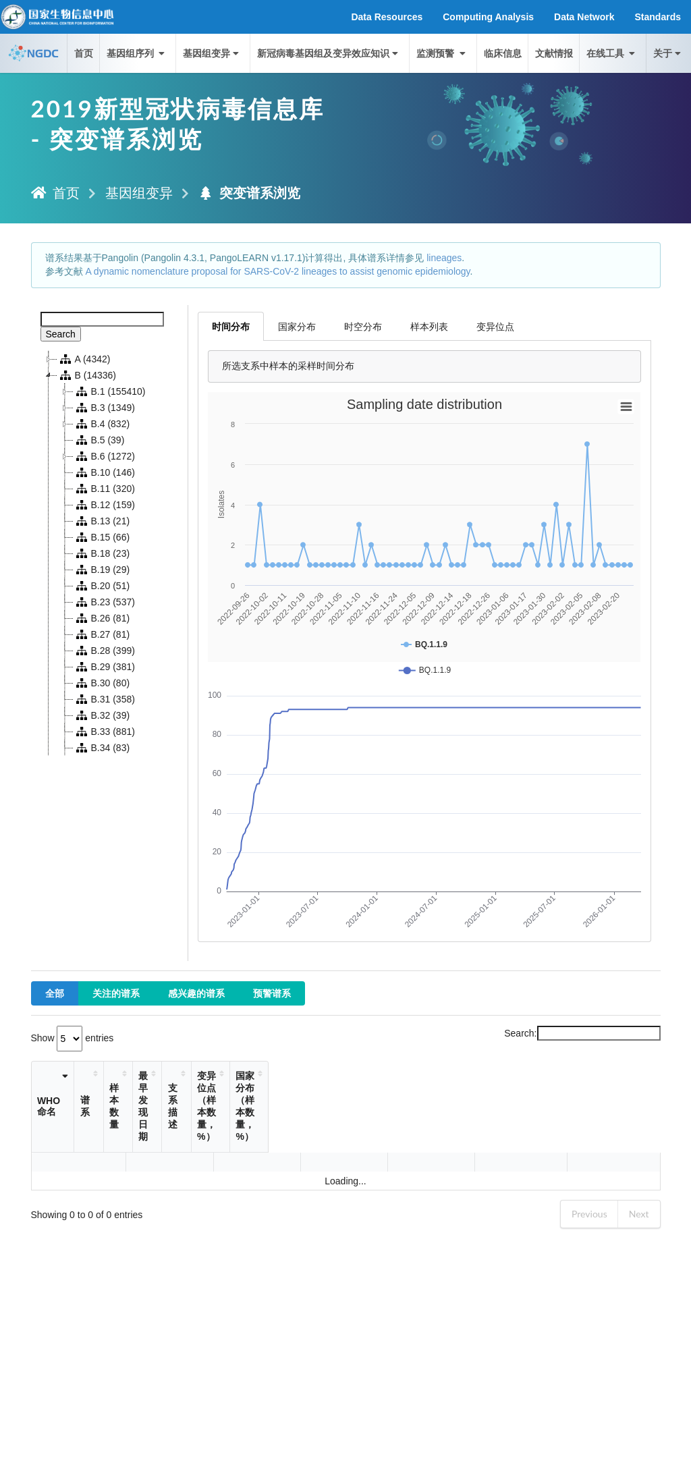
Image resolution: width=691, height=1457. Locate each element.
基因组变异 (212, 53)
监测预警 (442, 53)
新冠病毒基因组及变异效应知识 (329, 53)
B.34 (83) (102, 748)
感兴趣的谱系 (196, 993)
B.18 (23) (102, 553)
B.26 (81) (102, 618)
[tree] (109, 553)
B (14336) (86, 375)
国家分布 (297, 326)
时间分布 (231, 326)
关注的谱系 (116, 993)
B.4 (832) (102, 424)
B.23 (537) (104, 602)
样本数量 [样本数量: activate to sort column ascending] (189, 1094)
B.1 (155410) (110, 391)
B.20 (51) (102, 586)
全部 (54, 993)
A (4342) (84, 359)
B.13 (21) (102, 521)
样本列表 (429, 326)
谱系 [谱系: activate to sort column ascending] (101, 1094)
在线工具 (612, 53)
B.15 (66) (102, 537)
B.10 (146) (104, 472)
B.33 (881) (104, 731)
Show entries (72, 1038)
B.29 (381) (104, 667)
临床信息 (503, 53)
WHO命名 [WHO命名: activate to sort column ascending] (53, 1093)
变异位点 (495, 326)
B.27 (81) (102, 634)
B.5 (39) (99, 440)
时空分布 (363, 326)
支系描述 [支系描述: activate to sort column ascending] (292, 1094)
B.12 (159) (104, 505)
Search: (582, 1033)
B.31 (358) (104, 699)
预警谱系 (272, 993)
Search (61, 334)
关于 (668, 53)
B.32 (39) (102, 715)
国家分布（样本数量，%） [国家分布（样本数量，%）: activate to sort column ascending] (582, 1093)
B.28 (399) (104, 650)
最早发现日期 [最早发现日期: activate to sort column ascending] (234, 1093)
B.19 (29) (102, 569)
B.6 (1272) (104, 456)
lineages (444, 257)
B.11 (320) (104, 488)
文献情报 (554, 53)
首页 (83, 53)
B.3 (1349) (104, 408)
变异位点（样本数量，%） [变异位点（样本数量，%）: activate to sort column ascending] (451, 1093)
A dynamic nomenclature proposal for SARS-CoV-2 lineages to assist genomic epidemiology (277, 271)
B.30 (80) (102, 683)
